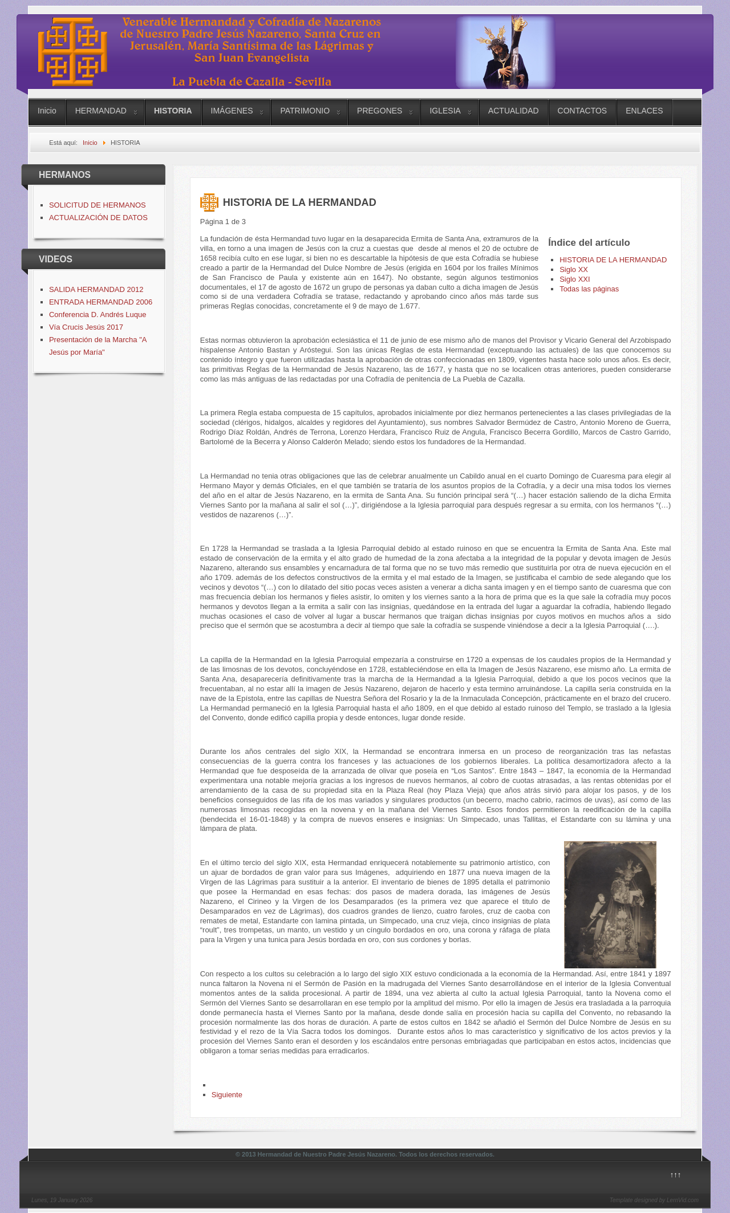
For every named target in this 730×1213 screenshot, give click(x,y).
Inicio (47, 110)
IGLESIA (444, 110)
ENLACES (644, 110)
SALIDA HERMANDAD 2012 (96, 289)
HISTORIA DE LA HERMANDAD (613, 259)
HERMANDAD (101, 110)
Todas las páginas (589, 289)
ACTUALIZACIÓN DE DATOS (98, 217)
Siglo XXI (574, 279)
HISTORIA (173, 110)
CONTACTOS (582, 110)
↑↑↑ (676, 1174)
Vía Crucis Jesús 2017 (86, 327)
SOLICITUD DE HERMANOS (97, 205)
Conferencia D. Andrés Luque (98, 314)
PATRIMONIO (305, 110)
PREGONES (379, 110)
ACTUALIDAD (513, 110)
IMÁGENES (232, 110)
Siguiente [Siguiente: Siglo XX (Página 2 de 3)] (227, 1094)
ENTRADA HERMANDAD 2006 (100, 302)
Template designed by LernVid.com (654, 1200)
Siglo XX (573, 269)
